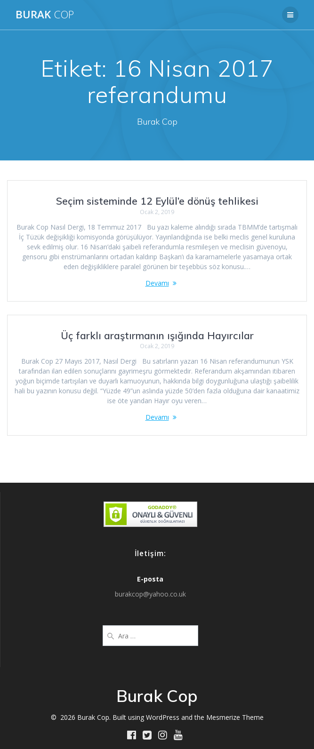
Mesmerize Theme (235, 717)
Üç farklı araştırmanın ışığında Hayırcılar (157, 335)
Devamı (157, 283)
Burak (45, 14)
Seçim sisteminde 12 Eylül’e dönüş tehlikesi (157, 201)
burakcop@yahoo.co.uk (150, 594)
